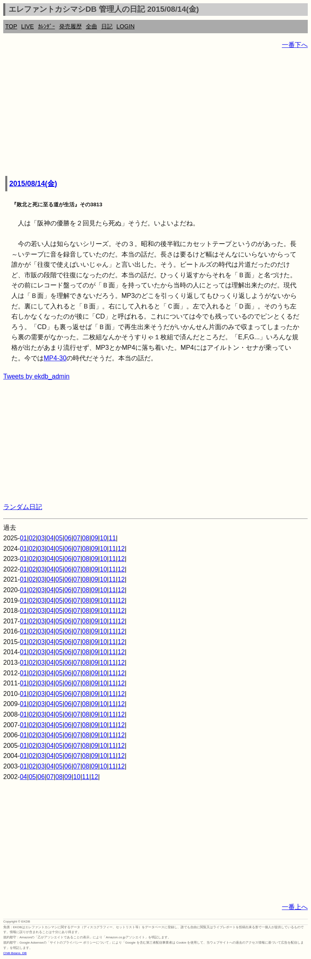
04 (50, 538)
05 (59, 538)
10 (103, 538)
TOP (11, 26)
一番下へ (295, 44)
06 (68, 538)
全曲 (91, 26)
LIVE (27, 26)
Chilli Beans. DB (15, 953)
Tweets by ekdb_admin (36, 376)
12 (121, 548)
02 (32, 538)
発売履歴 (70, 26)
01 (23, 538)
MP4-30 (55, 358)
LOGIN (126, 26)
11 (112, 538)
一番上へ (295, 906)
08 (85, 538)
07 (77, 538)
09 (94, 538)
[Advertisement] (155, 113)
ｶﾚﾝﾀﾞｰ (46, 26)
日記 (107, 26)
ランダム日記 (22, 506)
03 (41, 538)
